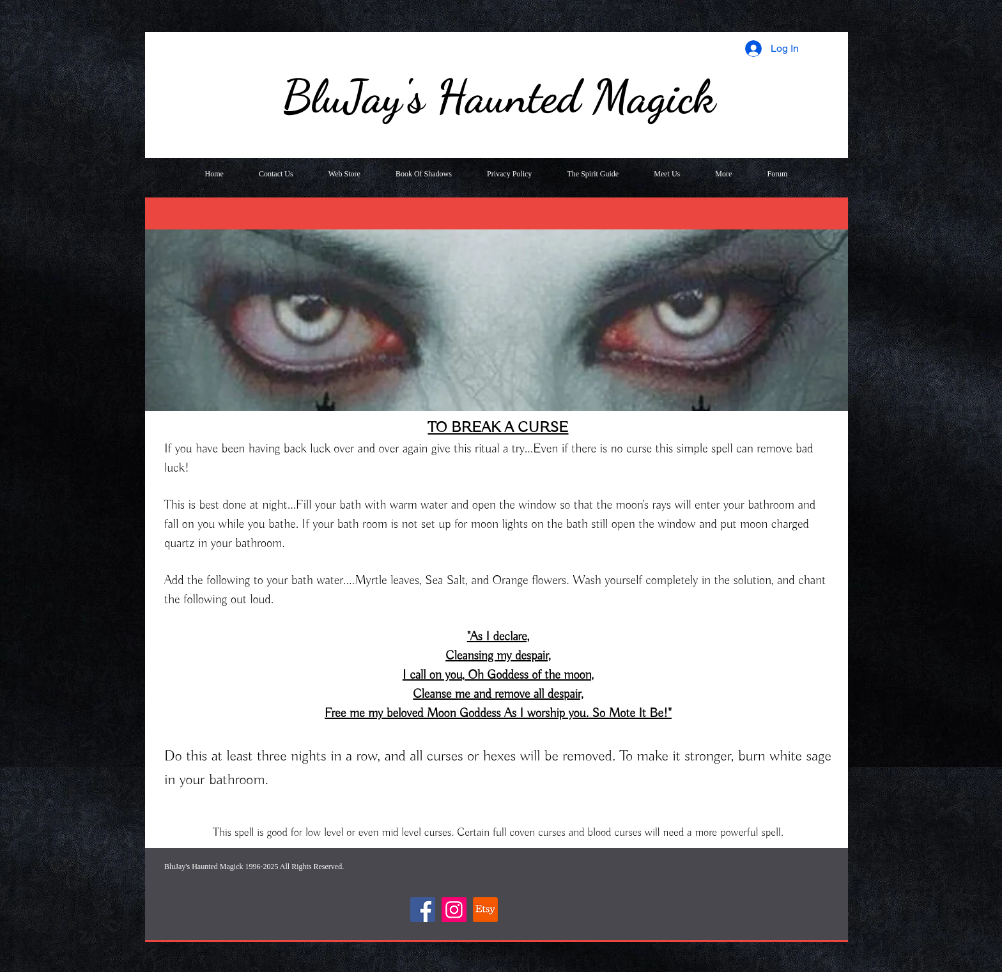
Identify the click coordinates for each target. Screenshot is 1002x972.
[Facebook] (422, 909)
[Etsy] (485, 909)
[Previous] (163, 314)
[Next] (830, 314)
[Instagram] (454, 909)
